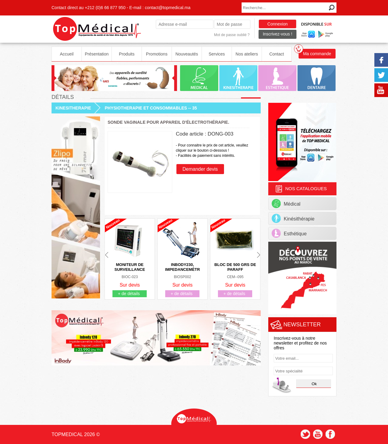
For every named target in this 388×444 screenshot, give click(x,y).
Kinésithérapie (293, 218)
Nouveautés (187, 54)
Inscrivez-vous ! (277, 34)
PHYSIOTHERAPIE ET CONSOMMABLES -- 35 (151, 108)
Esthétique (289, 233)
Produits (126, 54)
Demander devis (200, 169)
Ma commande (315, 52)
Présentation (97, 54)
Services (217, 54)
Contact (276, 54)
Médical (286, 203)
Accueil (66, 54)
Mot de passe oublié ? (231, 35)
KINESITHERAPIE (73, 108)
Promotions (157, 54)
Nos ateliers (247, 54)
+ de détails (129, 293)
